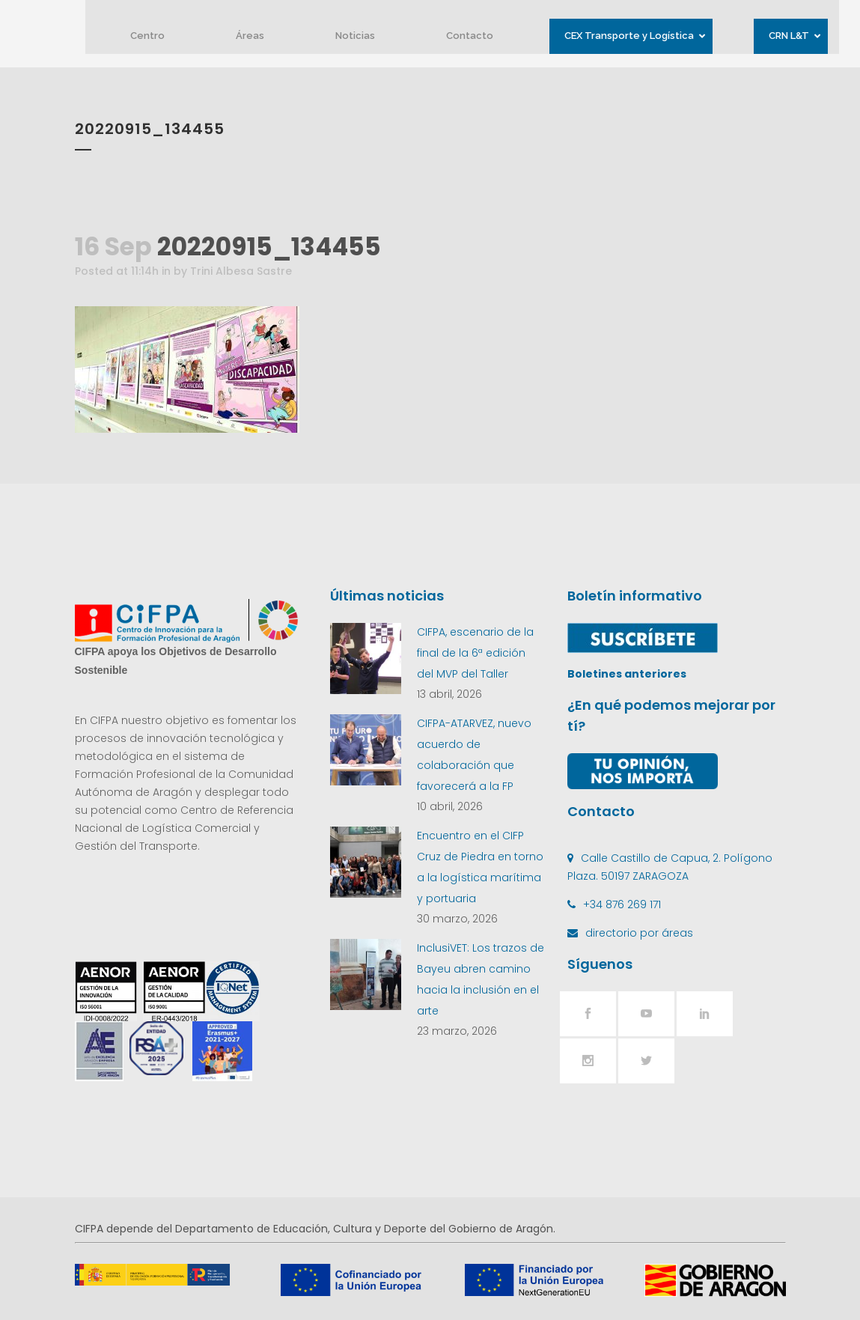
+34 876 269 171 (622, 904)
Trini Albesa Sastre (241, 271)
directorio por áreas (639, 932)
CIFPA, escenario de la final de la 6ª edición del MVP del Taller (475, 652)
